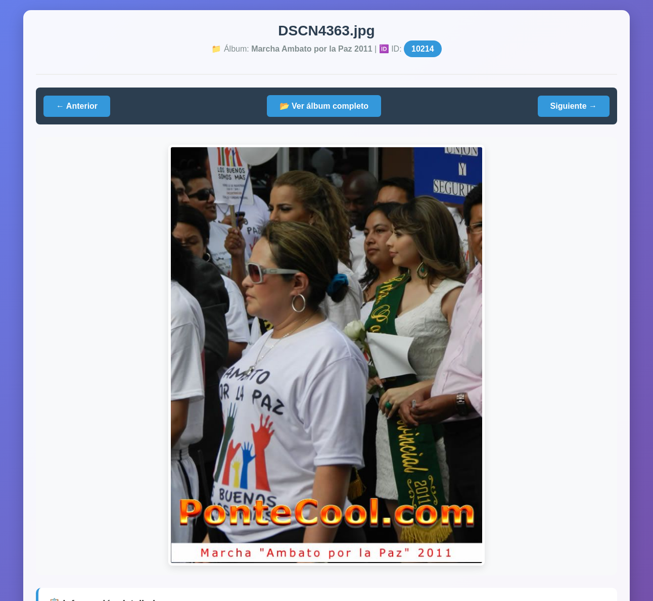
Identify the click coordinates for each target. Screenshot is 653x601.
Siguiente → (573, 106)
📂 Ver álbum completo (323, 106)
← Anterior (77, 106)
